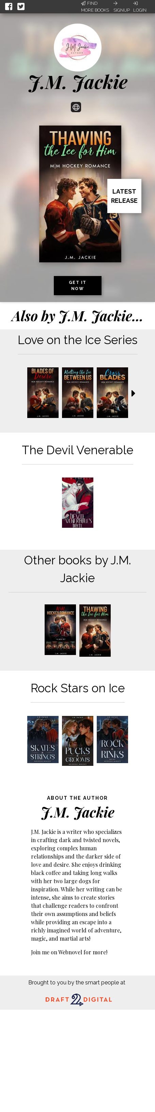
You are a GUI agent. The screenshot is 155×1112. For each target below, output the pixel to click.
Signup (121, 7)
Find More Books (95, 7)
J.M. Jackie (77, 81)
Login (139, 7)
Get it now (78, 285)
